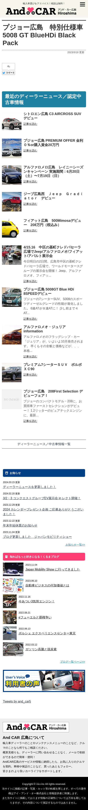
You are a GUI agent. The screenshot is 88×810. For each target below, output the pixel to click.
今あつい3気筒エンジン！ (37, 601)
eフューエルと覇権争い (35, 617)
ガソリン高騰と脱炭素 (41, 649)
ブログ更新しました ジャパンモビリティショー (37, 536)
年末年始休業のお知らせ (20, 525)
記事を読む (30, 123)
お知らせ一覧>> (75, 544)
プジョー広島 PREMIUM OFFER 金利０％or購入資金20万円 (53, 143)
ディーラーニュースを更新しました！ (29, 487)
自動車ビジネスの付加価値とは (47, 585)
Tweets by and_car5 (17, 701)
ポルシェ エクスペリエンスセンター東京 (47, 633)
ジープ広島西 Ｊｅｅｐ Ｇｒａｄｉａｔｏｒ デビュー (53, 196)
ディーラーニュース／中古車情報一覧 (44, 444)
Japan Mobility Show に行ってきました (52, 569)
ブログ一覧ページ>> (72, 661)
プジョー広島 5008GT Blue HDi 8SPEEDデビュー (48, 291)
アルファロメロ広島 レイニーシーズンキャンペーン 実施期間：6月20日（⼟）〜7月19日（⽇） (53, 171)
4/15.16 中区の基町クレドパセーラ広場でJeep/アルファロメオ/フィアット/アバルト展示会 (53, 251)
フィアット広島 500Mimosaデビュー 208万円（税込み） (52, 223)
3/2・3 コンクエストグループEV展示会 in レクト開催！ (42, 498)
